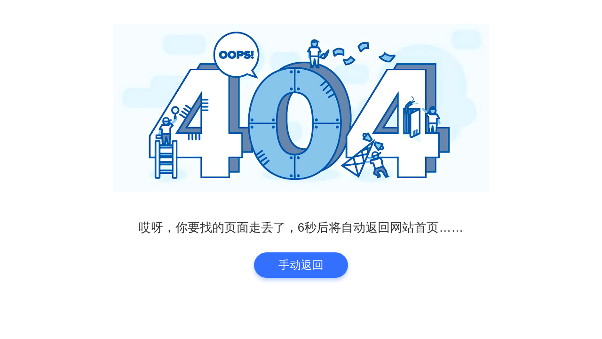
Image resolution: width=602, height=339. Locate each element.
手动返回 (301, 264)
